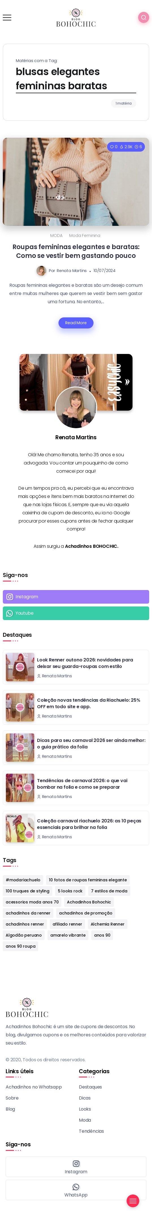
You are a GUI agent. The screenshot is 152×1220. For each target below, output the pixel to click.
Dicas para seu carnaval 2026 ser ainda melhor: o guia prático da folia (91, 743)
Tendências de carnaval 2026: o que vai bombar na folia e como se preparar (82, 783)
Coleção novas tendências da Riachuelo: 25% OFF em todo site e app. (88, 703)
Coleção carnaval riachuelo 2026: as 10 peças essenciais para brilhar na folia (89, 824)
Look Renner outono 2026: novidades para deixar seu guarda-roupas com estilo (85, 663)
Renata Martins (72, 270)
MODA (56, 235)
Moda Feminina (84, 235)
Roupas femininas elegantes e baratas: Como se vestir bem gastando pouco (76, 251)
